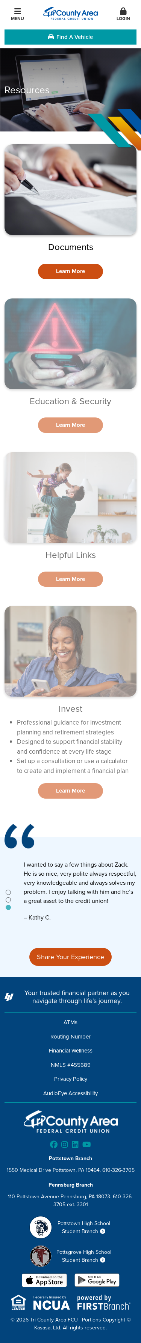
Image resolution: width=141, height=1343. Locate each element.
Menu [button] (18, 15)
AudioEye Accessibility (70, 1093)
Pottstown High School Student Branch (84, 1227)
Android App (97, 1281)
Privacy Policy (70, 1079)
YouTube (86, 1144)
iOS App (44, 1281)
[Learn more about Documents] (70, 271)
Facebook (54, 1144)
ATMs (70, 1022)
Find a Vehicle (70, 37)
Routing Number (70, 1036)
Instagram (64, 1144)
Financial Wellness (70, 1050)
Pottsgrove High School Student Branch (83, 1256)
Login (123, 15)
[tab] (8, 892)
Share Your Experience (70, 956)
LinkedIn (75, 1144)
